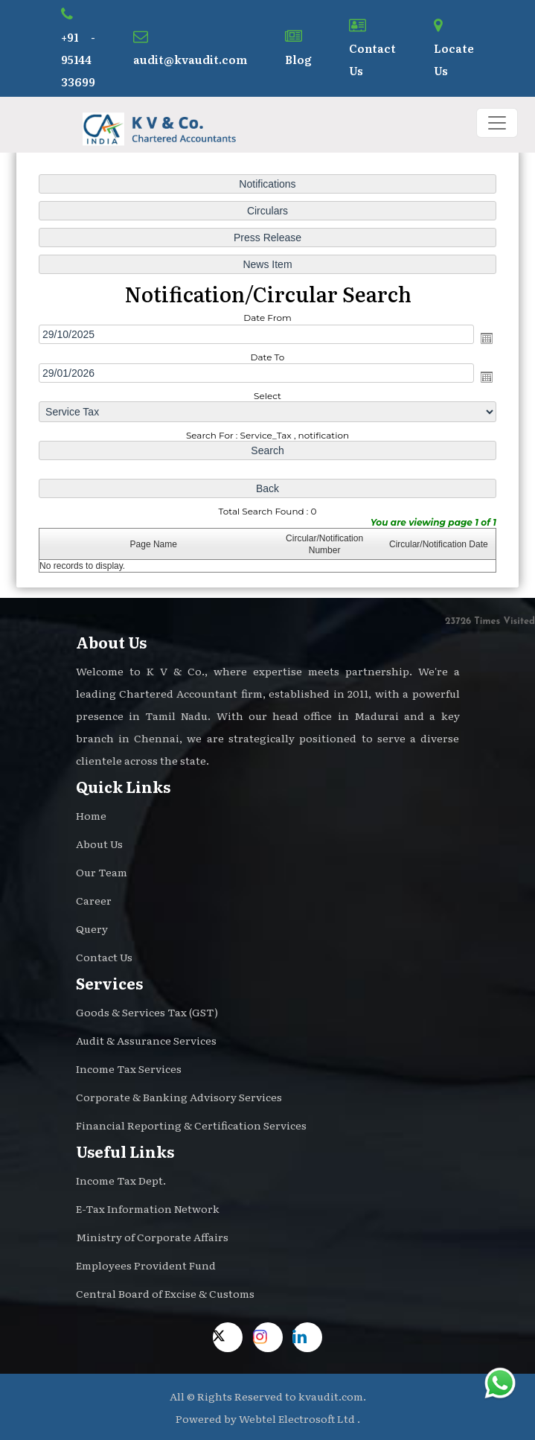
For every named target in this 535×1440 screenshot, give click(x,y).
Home (91, 815)
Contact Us (372, 48)
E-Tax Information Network (148, 1208)
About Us (99, 843)
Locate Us (454, 48)
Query (92, 928)
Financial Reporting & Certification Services (191, 1125)
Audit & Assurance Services (146, 1040)
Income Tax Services (129, 1068)
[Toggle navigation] (497, 123)
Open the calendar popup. (484, 338)
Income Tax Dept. (121, 1180)
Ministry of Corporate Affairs (152, 1236)
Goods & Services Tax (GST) (147, 1011)
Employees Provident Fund (146, 1265)
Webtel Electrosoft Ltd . (299, 1418)
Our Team (101, 871)
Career (94, 900)
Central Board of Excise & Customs (165, 1293)
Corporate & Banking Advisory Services (179, 1096)
